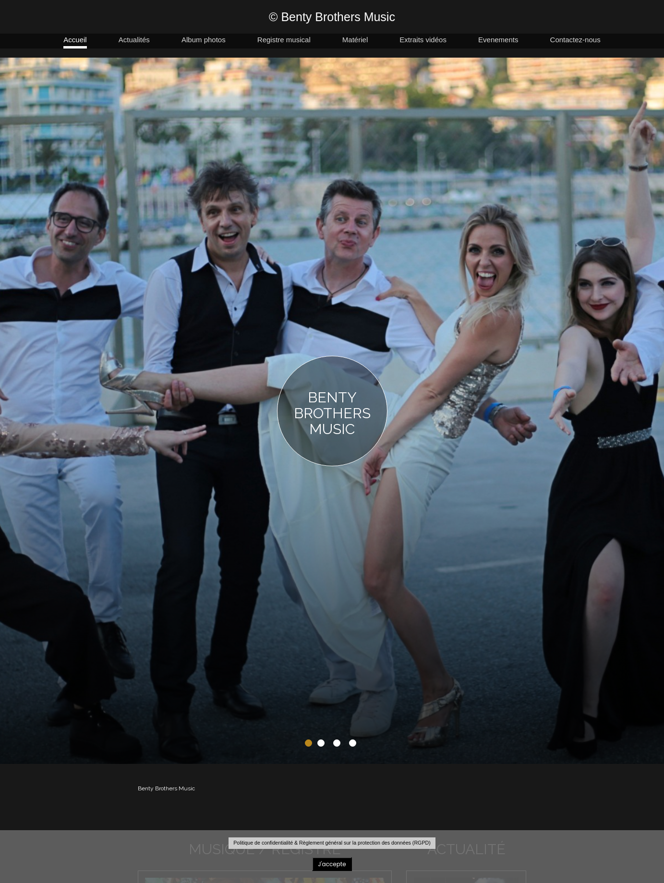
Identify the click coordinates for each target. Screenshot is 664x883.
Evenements (498, 40)
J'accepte (332, 864)
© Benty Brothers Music (332, 17)
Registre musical (284, 40)
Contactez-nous (575, 40)
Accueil (74, 40)
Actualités (134, 40)
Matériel (355, 40)
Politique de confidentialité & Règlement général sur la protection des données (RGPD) (332, 843)
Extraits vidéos (423, 40)
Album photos (203, 40)
